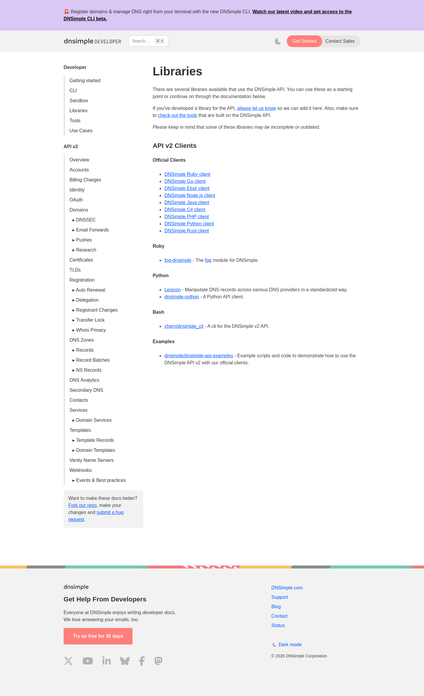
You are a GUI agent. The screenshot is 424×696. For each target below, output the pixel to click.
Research (86, 249)
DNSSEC (86, 219)
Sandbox (78, 100)
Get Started (304, 41)
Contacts (78, 400)
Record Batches (93, 360)
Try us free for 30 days (98, 636)
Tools (74, 120)
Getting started (84, 80)
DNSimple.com (287, 587)
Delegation (87, 299)
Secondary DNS (86, 390)
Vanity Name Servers (91, 460)
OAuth (76, 199)
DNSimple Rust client (186, 230)
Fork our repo (82, 505)
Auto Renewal (90, 289)
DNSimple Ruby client (187, 174)
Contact (279, 616)
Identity (77, 189)
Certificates (81, 259)
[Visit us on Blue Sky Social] (125, 662)
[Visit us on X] (68, 662)
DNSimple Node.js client (189, 195)
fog (208, 260)
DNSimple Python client (189, 223)
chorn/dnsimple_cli (183, 326)
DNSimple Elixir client (186, 188)
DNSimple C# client (184, 209)
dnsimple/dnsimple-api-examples (198, 355)
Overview (79, 159)
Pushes (84, 239)
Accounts (79, 169)
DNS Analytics (84, 380)
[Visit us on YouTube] (87, 662)
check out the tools (177, 115)
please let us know (256, 108)
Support (279, 597)
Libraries (78, 110)
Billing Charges (85, 179)
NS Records (88, 370)
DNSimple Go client (185, 181)
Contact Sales (340, 41)
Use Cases (80, 130)
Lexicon (172, 289)
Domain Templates (95, 450)
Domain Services (94, 420)
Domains (78, 209)
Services (78, 410)
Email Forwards (92, 229)
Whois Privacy (91, 330)
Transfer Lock (90, 320)
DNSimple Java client (186, 202)
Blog (276, 606)
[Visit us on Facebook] (142, 662)
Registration (82, 279)
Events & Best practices (101, 480)
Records (85, 350)
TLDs (75, 269)
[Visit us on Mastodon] (158, 662)
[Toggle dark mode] (277, 41)
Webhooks (80, 470)
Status (278, 625)
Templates (80, 430)
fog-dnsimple (177, 260)
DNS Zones (81, 340)
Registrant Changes (96, 310)
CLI (73, 90)
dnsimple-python (181, 296)
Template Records (95, 440)
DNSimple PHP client (186, 216)
